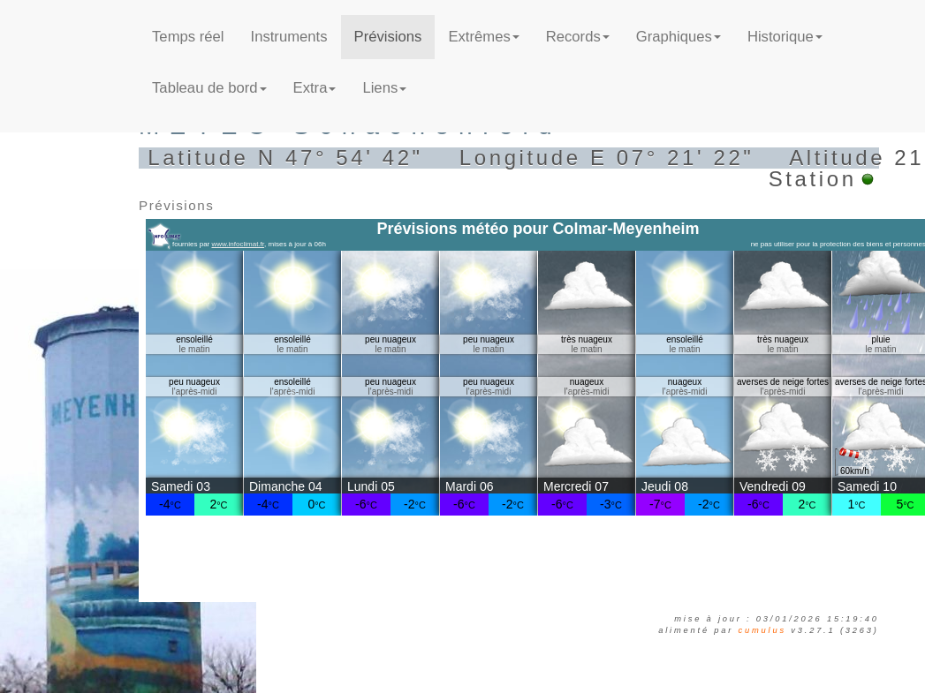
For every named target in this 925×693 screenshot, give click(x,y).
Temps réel (188, 36)
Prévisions (388, 36)
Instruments (289, 36)
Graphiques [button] (678, 36)
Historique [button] (785, 36)
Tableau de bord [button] (209, 87)
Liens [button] (384, 87)
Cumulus (762, 630)
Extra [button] (315, 87)
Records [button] (578, 36)
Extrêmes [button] (483, 36)
